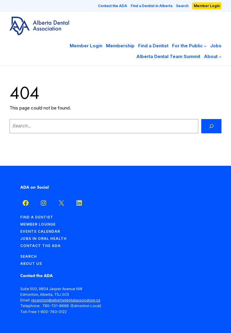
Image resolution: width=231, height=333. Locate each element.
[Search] (211, 126)
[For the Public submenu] (205, 46)
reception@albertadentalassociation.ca (65, 300)
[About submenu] (220, 56)
